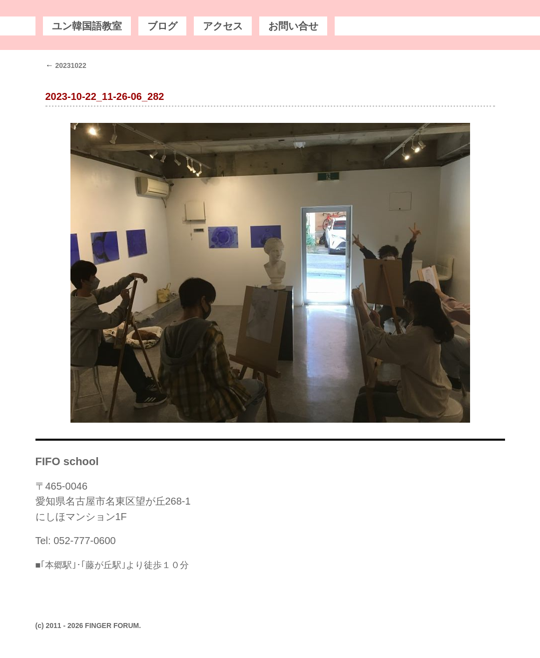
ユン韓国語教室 (87, 25)
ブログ (162, 25)
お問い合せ (293, 25)
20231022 (65, 65)
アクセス (223, 25)
